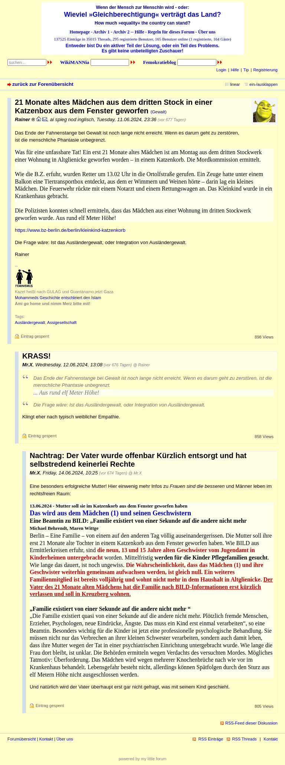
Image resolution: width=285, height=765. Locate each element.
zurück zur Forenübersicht (42, 84)
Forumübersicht (21, 739)
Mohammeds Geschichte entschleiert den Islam (58, 297)
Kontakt (46, 739)
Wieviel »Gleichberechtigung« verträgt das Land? (142, 14)
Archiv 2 (121, 32)
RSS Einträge (210, 739)
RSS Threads (244, 739)
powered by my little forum (143, 758)
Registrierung (265, 70)
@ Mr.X (135, 473)
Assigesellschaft (61, 322)
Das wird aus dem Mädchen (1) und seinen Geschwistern (110, 513)
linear (235, 84)
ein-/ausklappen (263, 84)
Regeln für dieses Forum (171, 32)
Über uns (207, 32)
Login (221, 70)
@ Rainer (141, 365)
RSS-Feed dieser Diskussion (251, 723)
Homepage (79, 32)
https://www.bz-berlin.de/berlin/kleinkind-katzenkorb (70, 230)
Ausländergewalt (30, 322)
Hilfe (139, 32)
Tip (246, 70)
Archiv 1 (101, 32)
